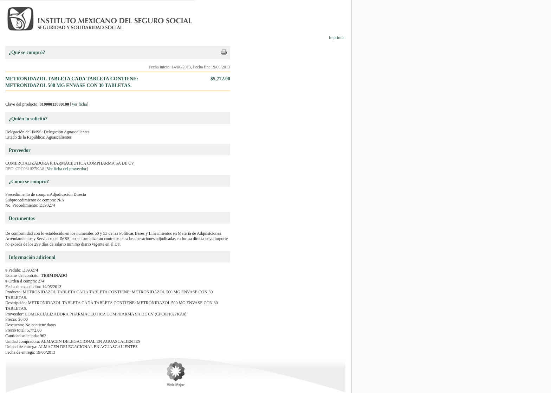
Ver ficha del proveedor (66, 168)
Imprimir (336, 37)
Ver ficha (79, 104)
